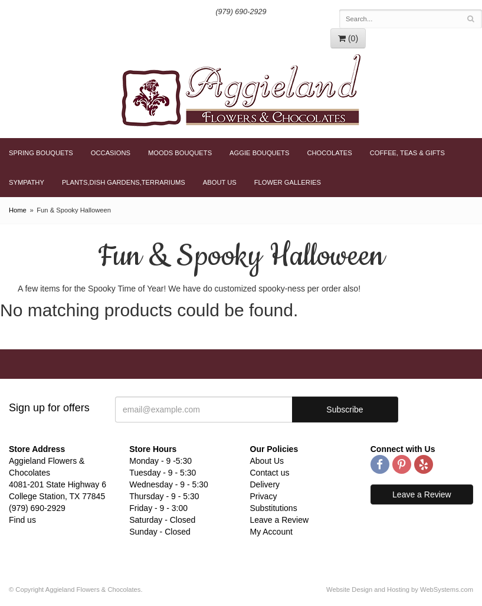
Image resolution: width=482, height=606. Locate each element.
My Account (271, 531)
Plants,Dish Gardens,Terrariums (123, 182)
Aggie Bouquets (259, 152)
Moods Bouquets (180, 152)
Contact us (270, 472)
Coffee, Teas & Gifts (407, 152)
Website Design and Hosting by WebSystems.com (399, 589)
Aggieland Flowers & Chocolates (241, 90)
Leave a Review (279, 520)
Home (18, 210)
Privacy (263, 496)
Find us (22, 520)
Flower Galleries (287, 182)
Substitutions (273, 508)
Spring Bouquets (41, 152)
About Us (220, 182)
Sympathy (26, 182)
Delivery (265, 484)
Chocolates (329, 152)
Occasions (110, 152)
